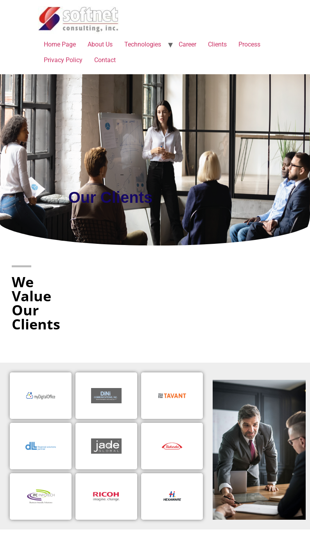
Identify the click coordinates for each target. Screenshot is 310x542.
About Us (100, 44)
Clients (217, 44)
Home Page (60, 44)
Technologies (142, 44)
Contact (105, 60)
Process (249, 44)
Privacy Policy (63, 60)
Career (187, 44)
